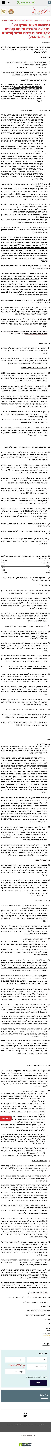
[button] (3, 2)
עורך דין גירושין (45, 20)
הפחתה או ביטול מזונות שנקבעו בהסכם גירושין (17, 20)
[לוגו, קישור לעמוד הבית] (41, 10)
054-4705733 (27, 2)
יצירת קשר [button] (5, 1094)
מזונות (36, 20)
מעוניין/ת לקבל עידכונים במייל (35, 1377)
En (8, 2)
